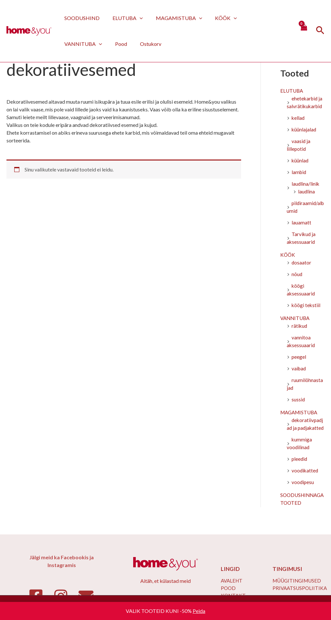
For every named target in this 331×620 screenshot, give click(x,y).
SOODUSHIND (80, 18)
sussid (298, 400)
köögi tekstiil (306, 306)
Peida (199, 611)
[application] (136, 18)
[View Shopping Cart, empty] (303, 31)
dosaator (302, 263)
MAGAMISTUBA (172, 18)
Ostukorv (96, 44)
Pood (69, 44)
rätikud (300, 326)
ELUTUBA (124, 18)
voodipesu (303, 490)
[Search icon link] (320, 31)
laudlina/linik (306, 184)
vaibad (299, 369)
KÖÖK (217, 18)
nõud (297, 275)
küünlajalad (304, 130)
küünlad (300, 161)
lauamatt (301, 223)
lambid (299, 173)
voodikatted (305, 479)
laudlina (306, 192)
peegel (299, 357)
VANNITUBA (257, 18)
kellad (298, 118)
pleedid (300, 467)
